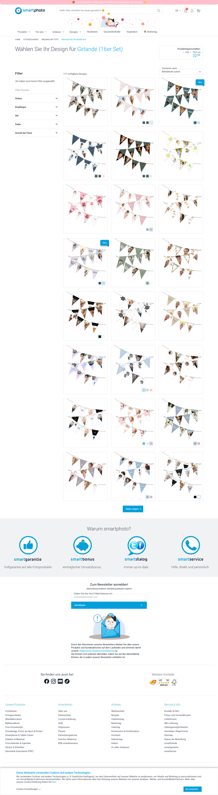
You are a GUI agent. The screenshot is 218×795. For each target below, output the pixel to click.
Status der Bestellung (175, 739)
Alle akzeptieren (191, 789)
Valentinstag (117, 719)
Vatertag (115, 727)
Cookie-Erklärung (67, 719)
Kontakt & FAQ (171, 711)
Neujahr (115, 715)
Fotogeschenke (13, 715)
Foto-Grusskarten (14, 727)
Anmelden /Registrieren (176, 731)
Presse (61, 731)
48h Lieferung (171, 723)
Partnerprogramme (67, 735)
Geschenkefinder (112, 31)
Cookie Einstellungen (28, 789)
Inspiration (132, 31)
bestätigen (80, 605)
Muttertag (116, 723)
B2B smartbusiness (68, 743)
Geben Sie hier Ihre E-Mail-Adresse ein (93, 593)
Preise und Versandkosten (177, 715)
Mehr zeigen (132, 509)
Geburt (114, 743)
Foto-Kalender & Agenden (18, 743)
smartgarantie (171, 747)
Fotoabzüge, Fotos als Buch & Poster (24, 731)
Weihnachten (117, 711)
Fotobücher (11, 711)
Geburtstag (116, 739)
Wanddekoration (13, 719)
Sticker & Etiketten (14, 747)
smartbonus (170, 751)
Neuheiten (92, 31)
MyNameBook (12, 723)
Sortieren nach (169, 68)
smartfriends (170, 743)
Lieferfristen (170, 719)
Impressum (64, 727)
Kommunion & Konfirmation (125, 731)
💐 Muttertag (150, 31)
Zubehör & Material (15, 739)
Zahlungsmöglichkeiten (176, 727)
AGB (60, 723)
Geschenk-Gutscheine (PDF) (19, 751)
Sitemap (168, 735)
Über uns (62, 711)
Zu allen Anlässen (120, 747)
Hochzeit (115, 735)
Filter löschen (22, 90)
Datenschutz (64, 715)
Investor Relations (67, 739)
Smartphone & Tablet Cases (19, 735)
